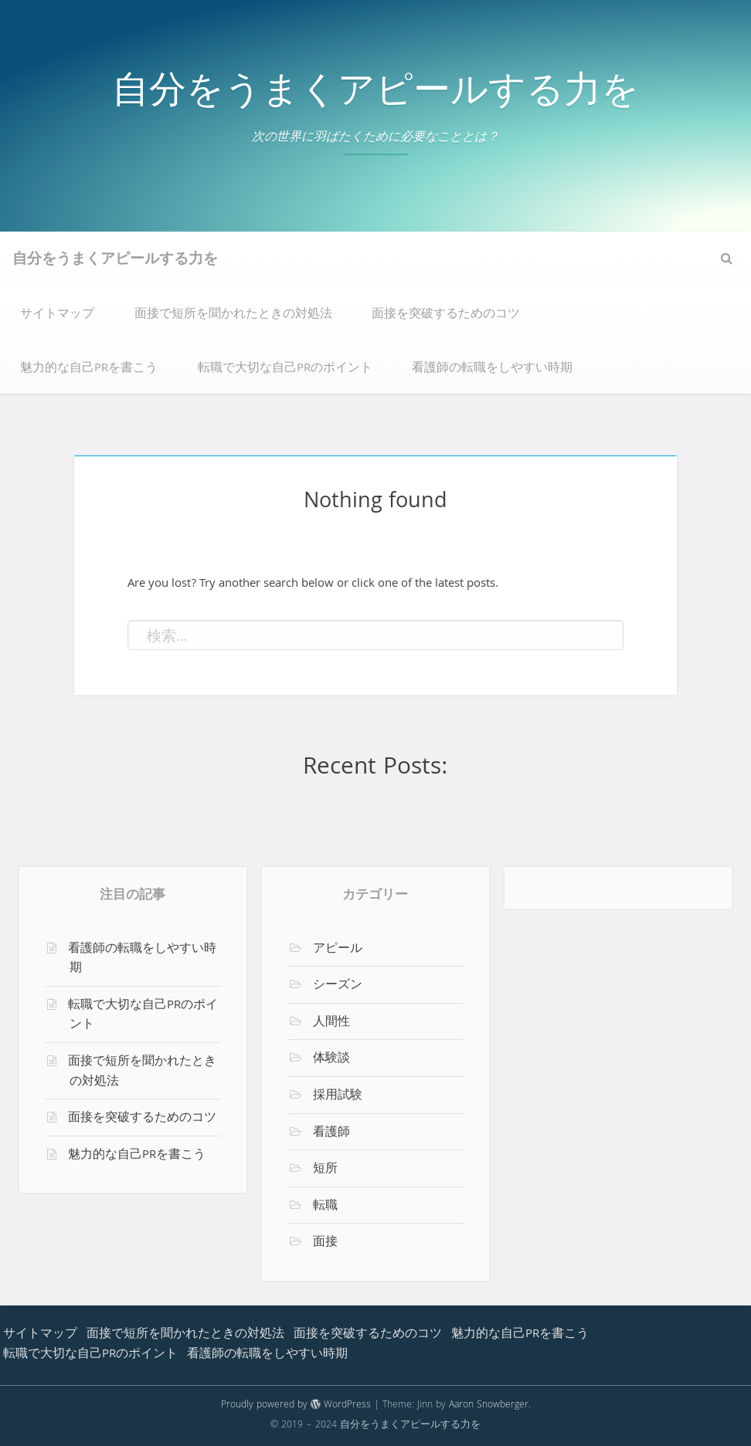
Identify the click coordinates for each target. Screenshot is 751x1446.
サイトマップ (57, 315)
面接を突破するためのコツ (446, 315)
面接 (325, 1243)
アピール (337, 950)
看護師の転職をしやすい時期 (492, 369)
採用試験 (337, 1096)
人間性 (331, 1023)
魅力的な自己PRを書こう (89, 369)
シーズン (337, 986)
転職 (325, 1207)
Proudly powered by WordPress (296, 1405)
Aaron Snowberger (488, 1405)
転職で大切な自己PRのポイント (285, 369)
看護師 (331, 1133)
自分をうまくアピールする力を (375, 94)
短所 (325, 1170)
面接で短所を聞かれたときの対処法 (233, 315)
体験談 (331, 1059)
